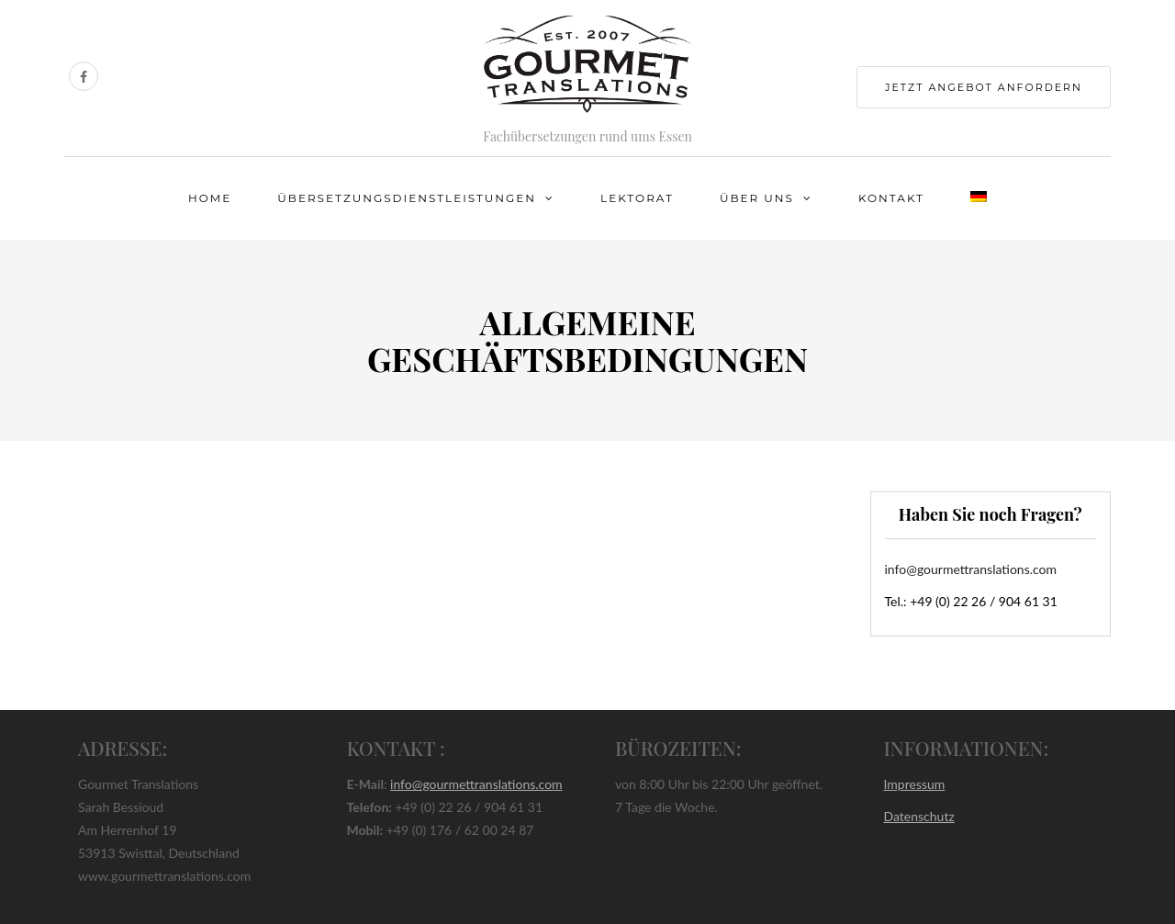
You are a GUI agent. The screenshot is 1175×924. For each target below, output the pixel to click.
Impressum (915, 784)
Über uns (757, 198)
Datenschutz (919, 816)
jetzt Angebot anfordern (983, 87)
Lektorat (637, 198)
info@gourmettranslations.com (971, 569)
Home (209, 198)
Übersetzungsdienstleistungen (406, 198)
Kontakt (891, 198)
